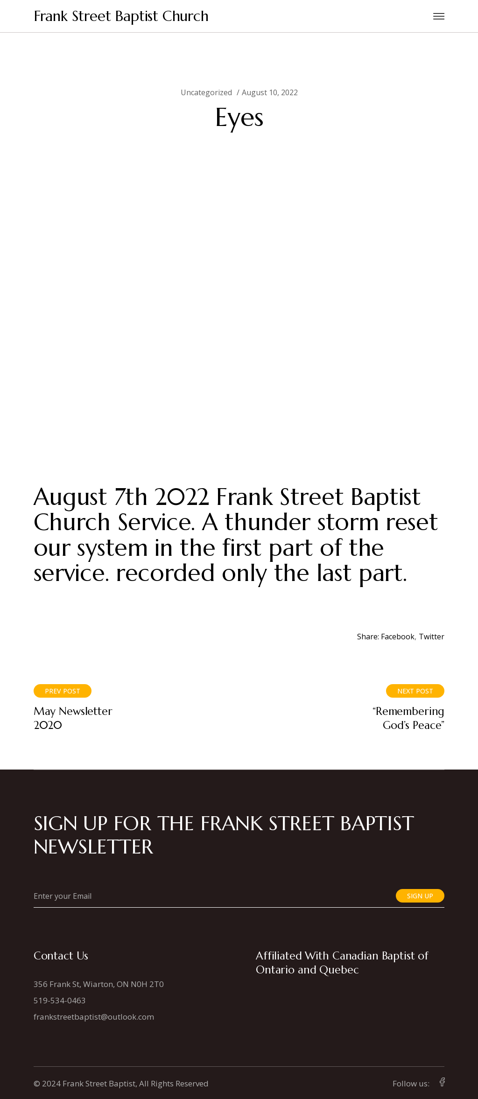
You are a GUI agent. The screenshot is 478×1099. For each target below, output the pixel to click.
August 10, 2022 (270, 92)
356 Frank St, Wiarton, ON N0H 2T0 (99, 984)
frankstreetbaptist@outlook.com (94, 1016)
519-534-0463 (60, 1000)
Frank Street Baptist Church (121, 16)
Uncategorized (206, 92)
